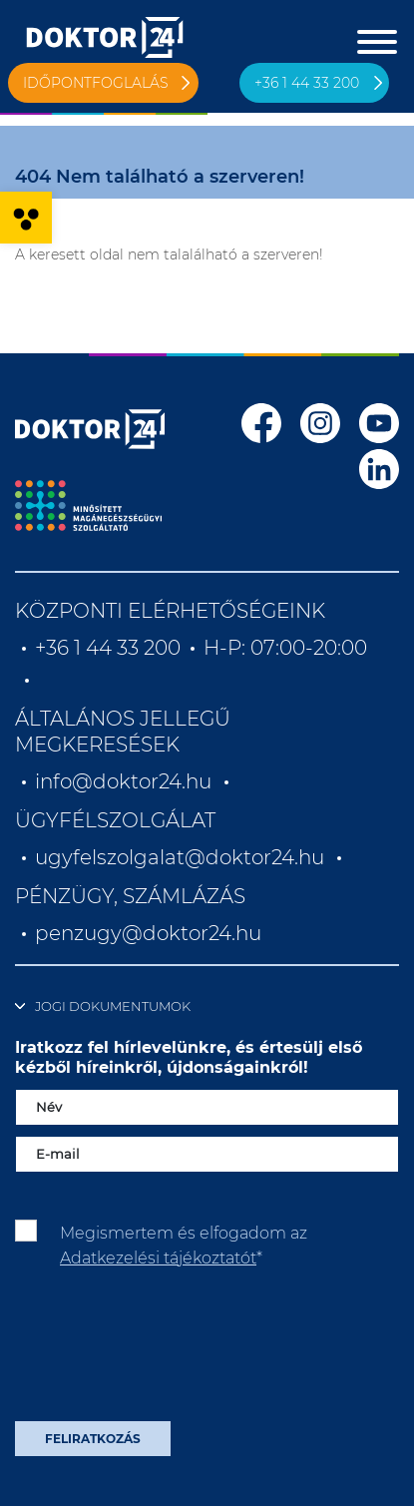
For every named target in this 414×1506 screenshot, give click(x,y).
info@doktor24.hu (123, 781)
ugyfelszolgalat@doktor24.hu (179, 857)
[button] (26, 218)
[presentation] (166, 1352)
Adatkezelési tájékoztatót (158, 1258)
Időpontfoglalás (96, 83)
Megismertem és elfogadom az (183, 1245)
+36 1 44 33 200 (306, 83)
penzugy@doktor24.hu (150, 933)
